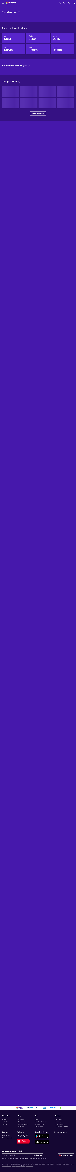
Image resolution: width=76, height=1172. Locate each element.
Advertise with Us (7, 1138)
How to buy (21, 1119)
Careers (4, 1124)
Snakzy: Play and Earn (61, 1126)
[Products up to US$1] (13, 541)
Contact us (5, 1121)
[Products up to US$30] (62, 553)
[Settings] (66, 1155)
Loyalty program (23, 1124)
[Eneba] (11, 2)
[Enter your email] (17, 1155)
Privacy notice (29, 1158)
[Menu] (3, 3)
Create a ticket (39, 1124)
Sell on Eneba (6, 1135)
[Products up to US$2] (38, 541)
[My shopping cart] (69, 3)
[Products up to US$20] (38, 553)
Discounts (21, 1126)
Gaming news (59, 1119)
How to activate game (41, 1121)
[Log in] (73, 3)
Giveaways (58, 1121)
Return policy (39, 1126)
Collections (21, 1121)
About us (4, 1119)
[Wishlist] (64, 3)
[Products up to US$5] (62, 541)
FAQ (36, 1119)
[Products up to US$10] (13, 553)
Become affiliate (60, 1124)
